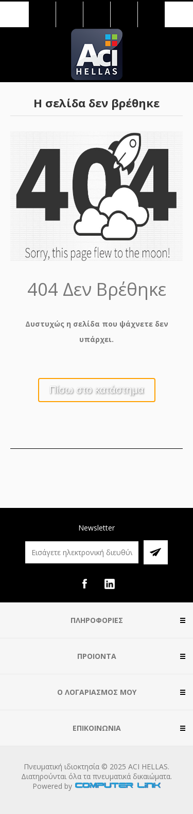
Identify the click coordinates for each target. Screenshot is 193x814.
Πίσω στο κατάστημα (96, 389)
